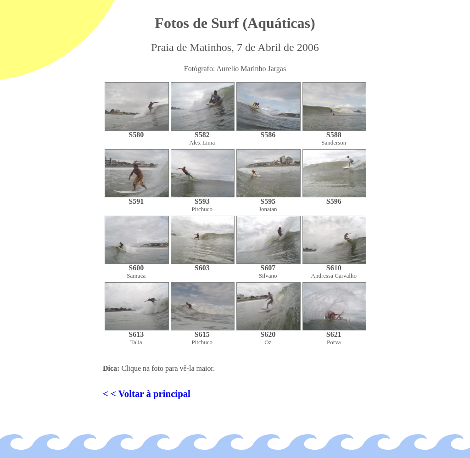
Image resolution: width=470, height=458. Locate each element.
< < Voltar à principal (146, 393)
